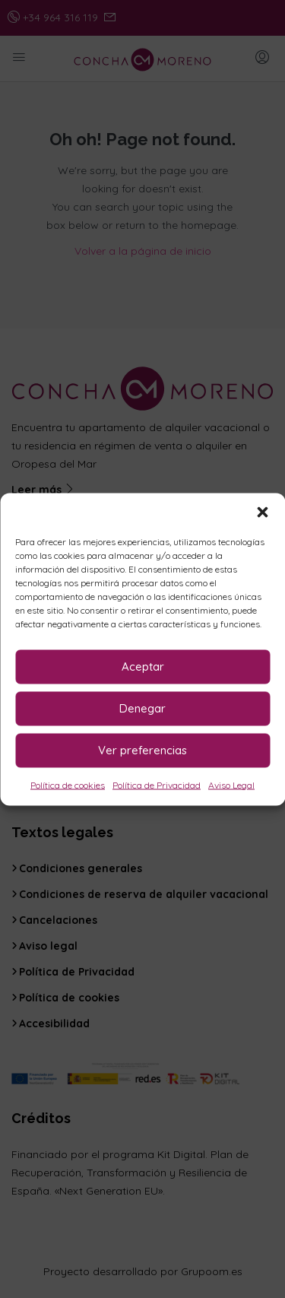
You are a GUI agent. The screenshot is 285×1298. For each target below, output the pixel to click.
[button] (262, 511)
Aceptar (143, 666)
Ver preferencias (142, 750)
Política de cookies (67, 784)
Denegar (142, 708)
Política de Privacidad (156, 784)
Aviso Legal (231, 784)
